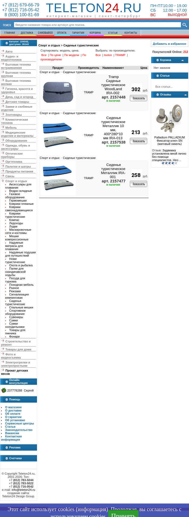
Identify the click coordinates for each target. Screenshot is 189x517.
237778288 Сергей (20, 390)
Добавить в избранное (169, 43)
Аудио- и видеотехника (11, 58)
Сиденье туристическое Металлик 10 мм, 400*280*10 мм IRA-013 (113, 128)
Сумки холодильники (15, 325)
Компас (14, 220)
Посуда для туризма (15, 280)
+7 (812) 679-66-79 (20, 5)
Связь (9, 176)
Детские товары (17, 101)
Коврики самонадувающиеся (19, 208)
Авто (9, 51)
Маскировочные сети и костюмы (18, 231)
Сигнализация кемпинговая (17, 296)
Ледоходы (16, 223)
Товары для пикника (15, 331)
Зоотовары (13, 114)
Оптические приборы (12, 155)
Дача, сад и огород (19, 96)
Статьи (10, 426)
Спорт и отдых (16, 181)
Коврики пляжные (21, 203)
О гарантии (13, 417)
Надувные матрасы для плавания (14, 246)
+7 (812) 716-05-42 (20, 10)
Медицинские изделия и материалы (17, 134)
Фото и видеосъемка (11, 356)
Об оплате (12, 413)
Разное (14, 288)
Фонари (14, 336)
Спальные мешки (21, 307)
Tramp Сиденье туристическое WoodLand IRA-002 (113, 85)
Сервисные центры (19, 423)
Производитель (88, 67)
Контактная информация (11, 438)
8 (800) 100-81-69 (20, 14)
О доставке (13, 410)
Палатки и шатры (18, 166)
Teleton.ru (94, 8)
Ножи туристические (15, 260)
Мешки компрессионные (16, 237)
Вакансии (12, 433)
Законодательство (19, 429)
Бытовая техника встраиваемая (16, 66)
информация (91, 509)
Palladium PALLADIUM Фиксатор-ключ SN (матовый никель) (169, 139)
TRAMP (88, 92)
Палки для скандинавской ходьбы (15, 272)
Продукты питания (19, 171)
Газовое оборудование (15, 195)
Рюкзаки (15, 291)
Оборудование (16, 140)
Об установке (15, 420)
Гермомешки (18, 200)
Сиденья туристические (15, 302)
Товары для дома (18, 349)
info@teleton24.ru (23, 489)
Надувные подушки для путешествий (20, 254)
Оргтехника (13, 161)
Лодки (13, 226)
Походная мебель (21, 284)
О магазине (13, 407)
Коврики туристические (15, 215)
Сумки (13, 320)
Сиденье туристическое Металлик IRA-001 (113, 171)
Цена (144, 67)
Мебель (11, 127)
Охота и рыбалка (21, 265)
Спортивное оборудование (15, 312)
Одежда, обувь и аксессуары (15, 147)
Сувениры (16, 317)
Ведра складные (20, 190)
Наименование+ (113, 67)
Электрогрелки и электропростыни (15, 364)
